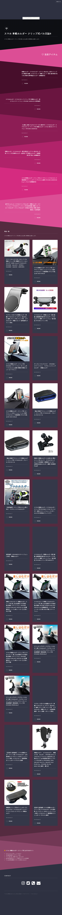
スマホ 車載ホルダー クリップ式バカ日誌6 (13, 893)
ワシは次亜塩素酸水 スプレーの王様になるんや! (16, 859)
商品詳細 (26, 83)
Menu (57, 1)
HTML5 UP (35, 893)
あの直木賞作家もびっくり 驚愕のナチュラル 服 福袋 (17, 858)
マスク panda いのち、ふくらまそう (13, 853)
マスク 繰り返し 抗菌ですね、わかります (15, 856)
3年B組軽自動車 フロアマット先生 (13, 855)
